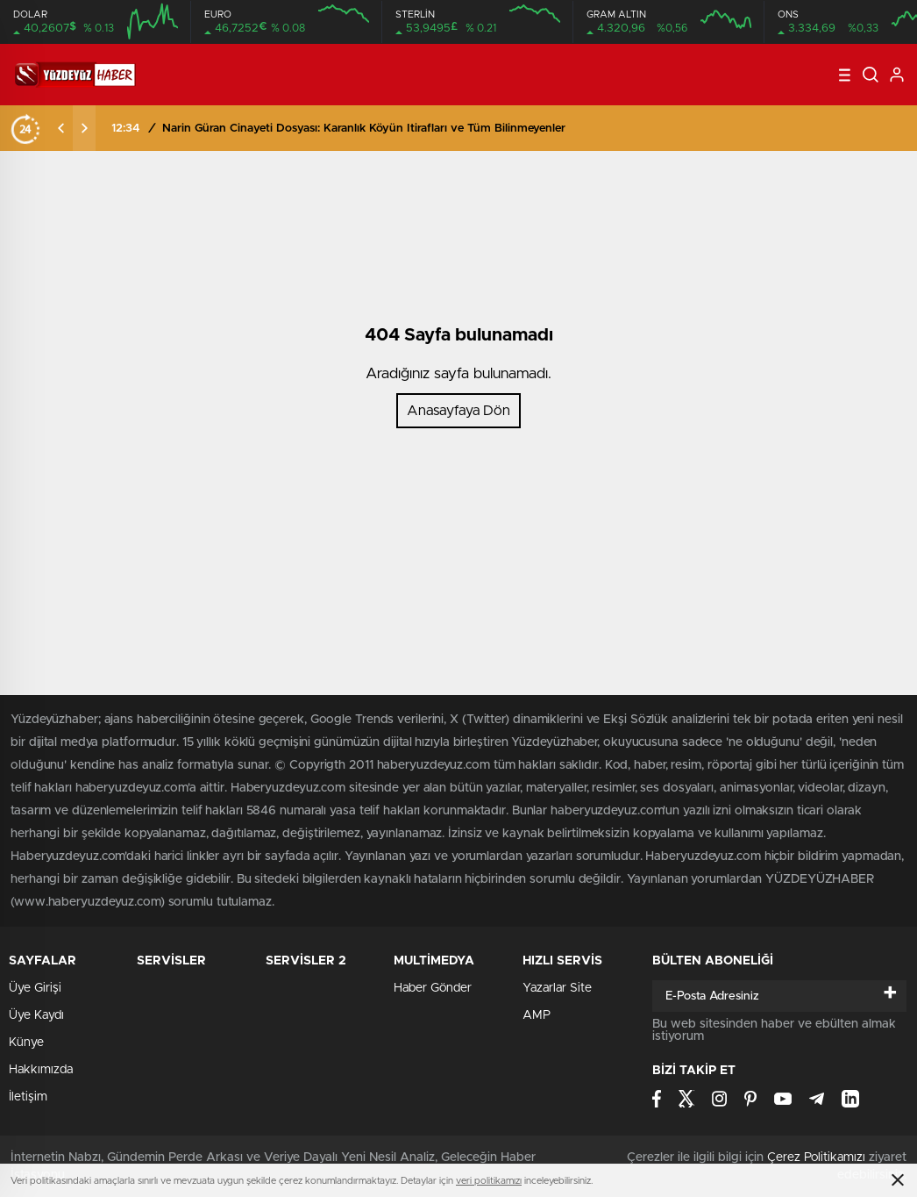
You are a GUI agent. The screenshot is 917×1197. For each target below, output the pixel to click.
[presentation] (61, 128)
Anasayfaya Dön (458, 411)
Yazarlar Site (557, 988)
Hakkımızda (41, 1070)
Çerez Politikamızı (816, 1157)
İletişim (28, 1097)
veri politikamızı (489, 1181)
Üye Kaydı (36, 1015)
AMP (536, 1015)
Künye (26, 1042)
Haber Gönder (433, 988)
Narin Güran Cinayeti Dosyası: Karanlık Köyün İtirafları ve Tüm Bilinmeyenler (363, 128)
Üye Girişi (35, 988)
